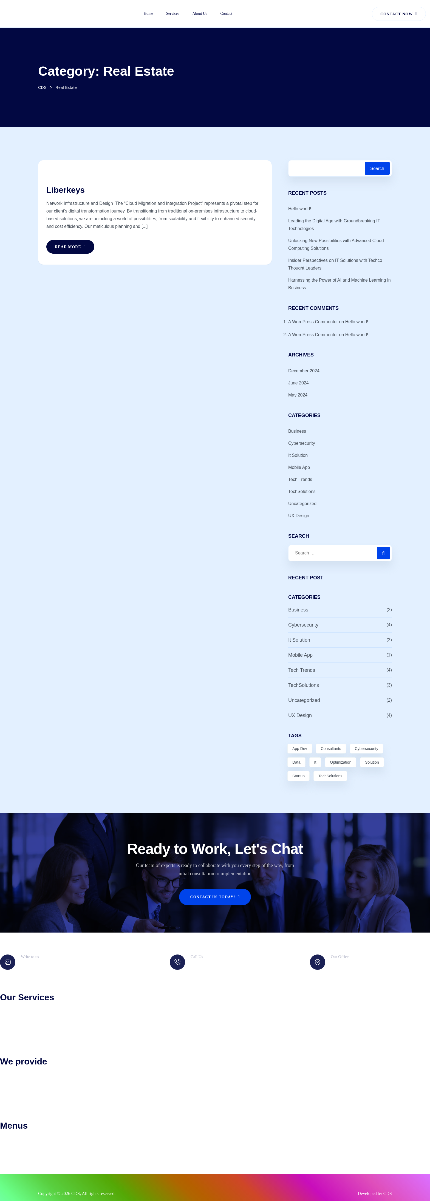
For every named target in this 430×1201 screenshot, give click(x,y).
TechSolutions (302, 491)
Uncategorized (302, 503)
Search (377, 168)
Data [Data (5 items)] (296, 762)
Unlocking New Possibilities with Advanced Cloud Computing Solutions (336, 244)
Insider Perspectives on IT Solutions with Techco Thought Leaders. (335, 264)
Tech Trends (300, 479)
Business (297, 431)
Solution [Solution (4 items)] (372, 762)
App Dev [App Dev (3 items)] (299, 748)
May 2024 (297, 395)
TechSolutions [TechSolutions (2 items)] (330, 776)
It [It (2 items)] (315, 762)
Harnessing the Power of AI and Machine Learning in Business (339, 284)
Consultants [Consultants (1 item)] (331, 748)
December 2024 (303, 371)
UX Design (298, 515)
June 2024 (298, 383)
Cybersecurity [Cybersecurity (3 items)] (366, 748)
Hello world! (299, 208)
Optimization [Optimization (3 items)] (340, 762)
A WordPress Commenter (313, 321)
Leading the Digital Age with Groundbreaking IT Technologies (334, 225)
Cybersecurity (301, 443)
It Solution (298, 455)
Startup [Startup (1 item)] (298, 776)
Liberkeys (65, 189)
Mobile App (299, 467)
